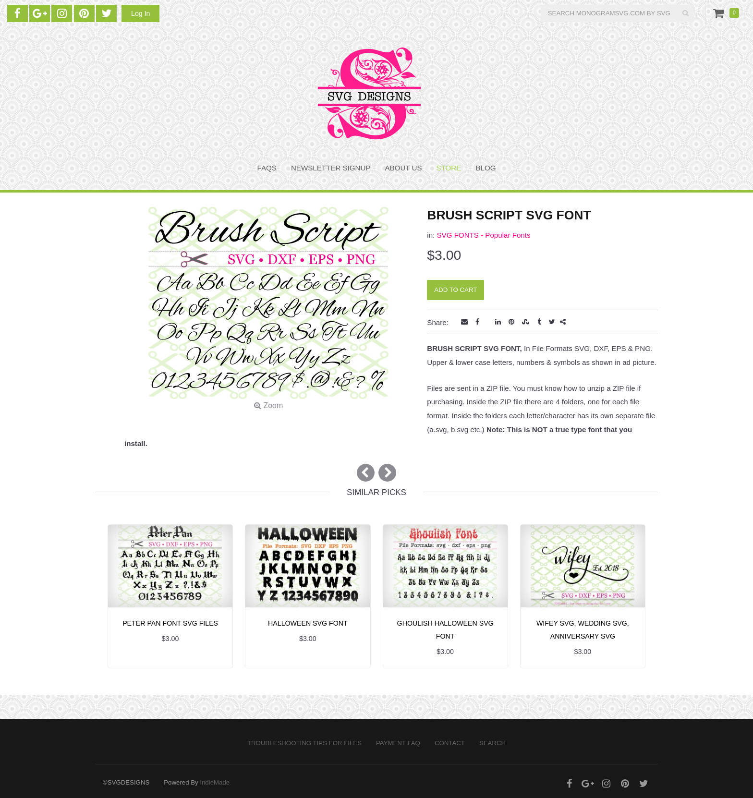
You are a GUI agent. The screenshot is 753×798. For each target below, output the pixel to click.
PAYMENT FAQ (398, 743)
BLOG (485, 168)
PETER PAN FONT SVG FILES (170, 623)
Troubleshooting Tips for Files (304, 743)
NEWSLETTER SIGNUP (331, 168)
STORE (449, 168)
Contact (450, 743)
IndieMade (215, 782)
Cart (720, 12)
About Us (403, 168)
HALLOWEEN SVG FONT (308, 623)
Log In (140, 13)
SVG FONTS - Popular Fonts (483, 235)
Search (492, 743)
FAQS (267, 168)
